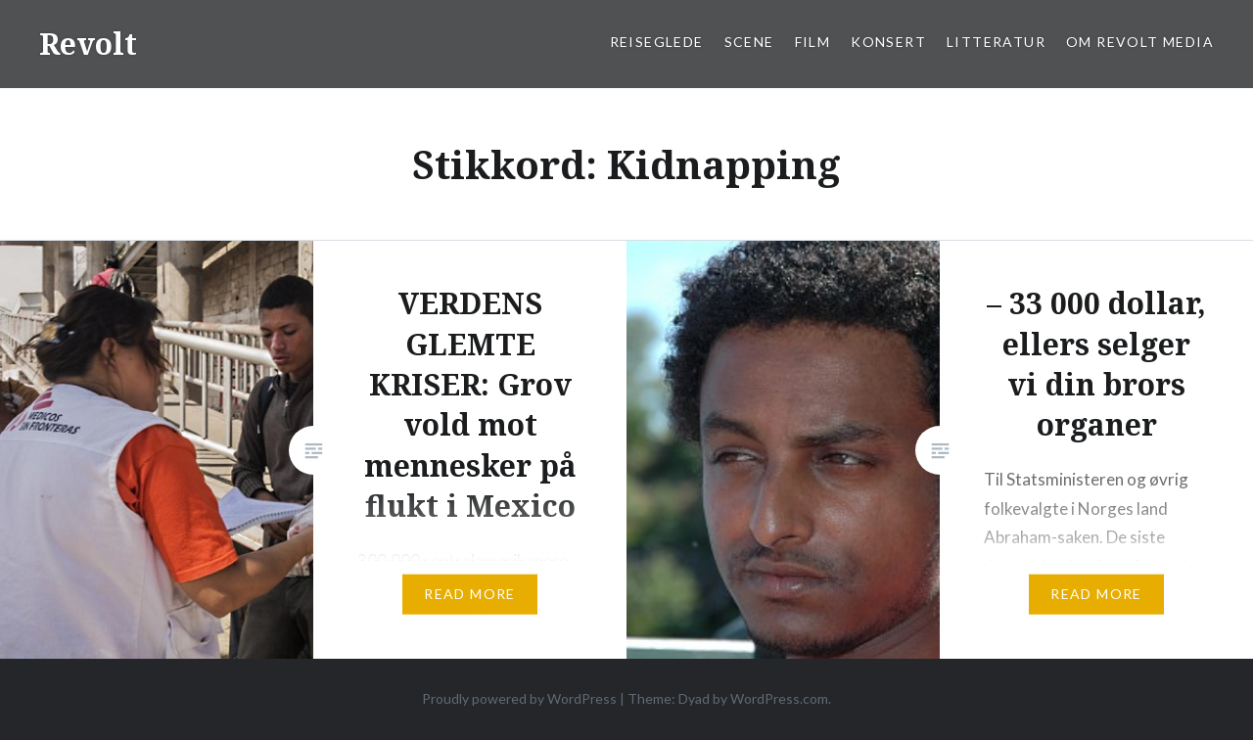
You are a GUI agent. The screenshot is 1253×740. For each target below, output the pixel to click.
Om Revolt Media (1140, 41)
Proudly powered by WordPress (519, 698)
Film (813, 41)
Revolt (88, 43)
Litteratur (996, 41)
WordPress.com (779, 698)
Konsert (888, 41)
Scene (749, 41)
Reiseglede (657, 41)
